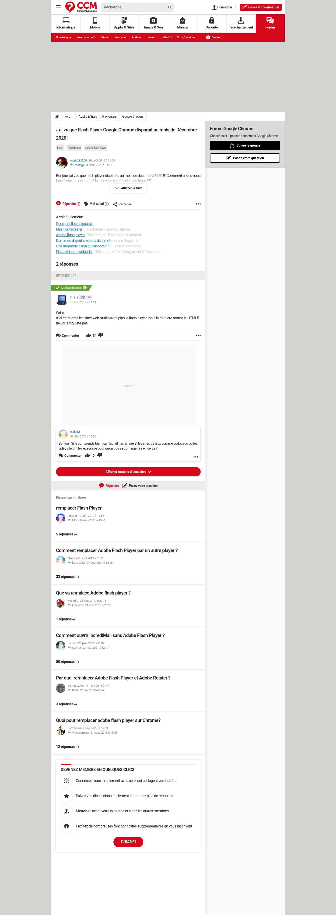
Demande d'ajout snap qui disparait (83, 240)
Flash (60, 147)
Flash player (74, 147)
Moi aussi (99, 204)
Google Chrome (132, 116)
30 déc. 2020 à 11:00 (99, 165)
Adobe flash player (95, 147)
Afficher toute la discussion (126, 472)
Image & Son (153, 23)
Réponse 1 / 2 (66, 276)
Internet (104, 37)
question (260, 7)
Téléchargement (241, 23)
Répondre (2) (71, 204)
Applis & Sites (124, 23)
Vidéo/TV (166, 37)
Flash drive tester (69, 229)
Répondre (112, 486)
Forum (270, 23)
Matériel (137, 37)
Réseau (151, 37)
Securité (212, 23)
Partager (122, 204)
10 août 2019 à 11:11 (83, 302)
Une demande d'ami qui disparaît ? (82, 246)
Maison (182, 23)
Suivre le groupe (248, 145)
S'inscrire (128, 842)
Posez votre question (143, 486)
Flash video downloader (74, 252)
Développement (85, 37)
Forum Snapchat (125, 240)
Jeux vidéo (120, 37)
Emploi (213, 37)
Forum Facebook (128, 246)
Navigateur (109, 116)
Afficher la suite (131, 188)
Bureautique (63, 37)
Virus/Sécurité (186, 37)
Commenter (73, 456)
